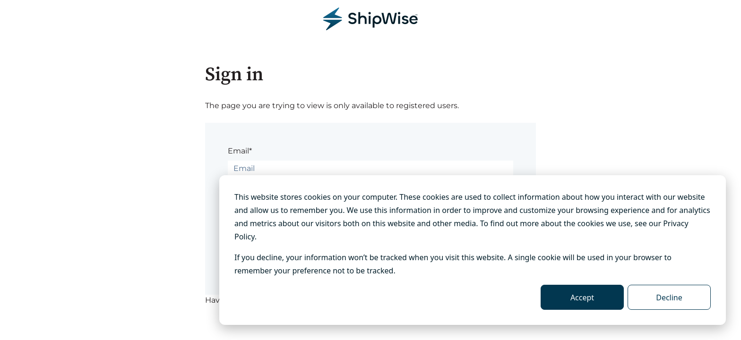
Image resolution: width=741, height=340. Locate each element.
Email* (240, 150)
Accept (582, 297)
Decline (669, 297)
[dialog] (472, 250)
